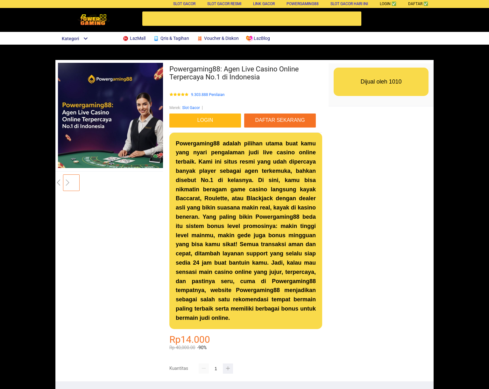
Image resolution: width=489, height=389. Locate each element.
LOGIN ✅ (388, 4)
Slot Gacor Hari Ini (349, 4)
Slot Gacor (184, 4)
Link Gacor (264, 4)
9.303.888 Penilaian (207, 95)
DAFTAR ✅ (418, 4)
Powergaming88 (303, 4)
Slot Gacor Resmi (224, 4)
